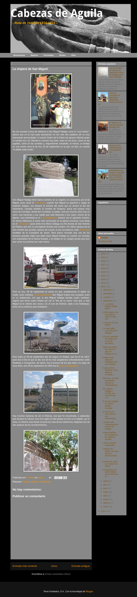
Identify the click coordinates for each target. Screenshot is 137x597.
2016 (103, 268)
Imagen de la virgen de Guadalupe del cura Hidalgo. (110, 360)
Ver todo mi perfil (105, 241)
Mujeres (34, 55)
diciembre (107, 290)
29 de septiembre (42, 295)
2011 (103, 287)
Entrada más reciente (25, 566)
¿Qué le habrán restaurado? (109, 444)
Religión (35, 482)
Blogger (89, 591)
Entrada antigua (81, 566)
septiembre (108, 301)
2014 (103, 276)
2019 (103, 257)
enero (106, 506)
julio (105, 485)
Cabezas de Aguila (56, 13)
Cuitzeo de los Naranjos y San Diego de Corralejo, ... (110, 371)
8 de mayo (40, 203)
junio (105, 488)
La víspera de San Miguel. (110, 324)
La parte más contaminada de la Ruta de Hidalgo (110, 425)
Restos (62, 55)
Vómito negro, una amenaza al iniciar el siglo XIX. (110, 315)
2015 (103, 272)
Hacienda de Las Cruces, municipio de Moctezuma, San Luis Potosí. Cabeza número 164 (111, 176)
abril (105, 496)
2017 (103, 265)
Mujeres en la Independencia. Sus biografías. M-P (115, 148)
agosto (106, 481)
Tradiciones (45, 482)
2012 (103, 283)
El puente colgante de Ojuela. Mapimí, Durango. (110, 404)
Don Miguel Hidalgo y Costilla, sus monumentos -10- (109, 393)
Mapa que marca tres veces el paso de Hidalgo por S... (110, 350)
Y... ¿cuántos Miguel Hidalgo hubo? (110, 306)
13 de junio (23, 224)
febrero (106, 503)
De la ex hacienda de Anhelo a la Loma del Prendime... (110, 339)
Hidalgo (26, 482)
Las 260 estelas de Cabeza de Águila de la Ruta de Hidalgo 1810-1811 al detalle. (116, 72)
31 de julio (84, 230)
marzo (106, 499)
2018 (103, 261)
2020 (103, 254)
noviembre (108, 293)
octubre (106, 297)
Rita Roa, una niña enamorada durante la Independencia (110, 381)
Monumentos (19, 55)
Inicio (54, 566)
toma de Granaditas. (68, 366)
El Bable (104, 238)
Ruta (73, 55)
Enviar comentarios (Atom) (58, 574)
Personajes (49, 55)
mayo (105, 492)
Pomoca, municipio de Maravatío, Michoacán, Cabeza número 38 (110, 98)
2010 (103, 511)
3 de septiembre (49, 218)
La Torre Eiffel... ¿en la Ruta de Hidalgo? (110, 330)
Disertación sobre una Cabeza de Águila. (110, 463)
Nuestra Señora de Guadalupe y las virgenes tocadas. (110, 435)
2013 (103, 279)
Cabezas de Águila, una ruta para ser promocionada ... (110, 453)
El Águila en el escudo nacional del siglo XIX (116, 125)
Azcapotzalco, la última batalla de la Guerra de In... (110, 473)
